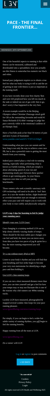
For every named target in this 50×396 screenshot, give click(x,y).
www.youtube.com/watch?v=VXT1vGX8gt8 (22, 139)
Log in (19, 354)
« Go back (25, 362)
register (27, 354)
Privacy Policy (25, 382)
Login (25, 385)
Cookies (25, 379)
